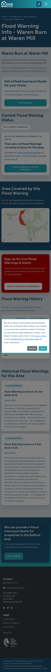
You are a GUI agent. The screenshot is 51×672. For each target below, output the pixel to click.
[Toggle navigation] (46, 3)
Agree (43, 348)
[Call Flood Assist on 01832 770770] (39, 4)
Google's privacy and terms (22, 339)
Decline (32, 348)
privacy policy (40, 336)
